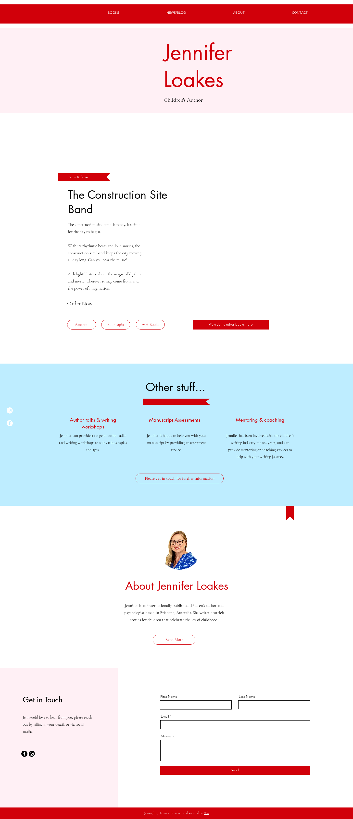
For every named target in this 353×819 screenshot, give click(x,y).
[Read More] (174, 640)
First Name (168, 696)
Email (165, 716)
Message (168, 736)
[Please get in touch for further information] (180, 478)
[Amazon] (81, 325)
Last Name (247, 696)
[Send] (235, 770)
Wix (206, 813)
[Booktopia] (115, 325)
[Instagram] (10, 410)
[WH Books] (150, 325)
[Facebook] (10, 423)
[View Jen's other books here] (231, 325)
